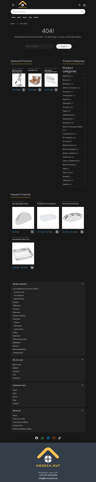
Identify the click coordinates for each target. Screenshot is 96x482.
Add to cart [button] (23, 90)
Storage (66, 176)
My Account (17, 365)
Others (65, 169)
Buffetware (67, 84)
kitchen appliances (17, 68)
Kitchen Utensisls (69, 165)
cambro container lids (70, 161)
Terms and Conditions (20, 422)
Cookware (66, 92)
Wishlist (15, 368)
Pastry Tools (67, 172)
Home (13, 17)
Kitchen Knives (68, 145)
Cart (14, 375)
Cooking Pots (67, 95)
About (25, 17)
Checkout (16, 378)
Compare (16, 371)
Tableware (66, 180)
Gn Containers (68, 138)
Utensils (65, 184)
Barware (66, 80)
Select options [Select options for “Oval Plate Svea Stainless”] (82, 232)
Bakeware (66, 76)
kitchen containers (69, 153)
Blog (30, 17)
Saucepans (67, 103)
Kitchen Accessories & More (34, 69)
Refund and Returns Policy (22, 429)
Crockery (66, 107)
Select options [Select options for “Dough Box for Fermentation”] (57, 232)
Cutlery (65, 111)
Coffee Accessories (70, 88)
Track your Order (19, 419)
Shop (19, 17)
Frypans (66, 99)
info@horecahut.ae (48, 478)
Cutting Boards (68, 115)
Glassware (66, 123)
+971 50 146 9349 (48, 475)
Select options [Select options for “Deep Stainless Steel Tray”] (32, 267)
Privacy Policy (18, 425)
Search (82, 11)
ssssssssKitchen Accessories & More (26, 289)
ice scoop (66, 141)
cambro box (67, 157)
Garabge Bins (67, 119)
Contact (36, 17)
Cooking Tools (68, 134)
